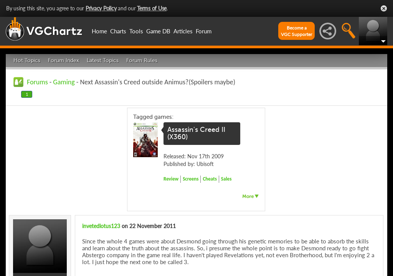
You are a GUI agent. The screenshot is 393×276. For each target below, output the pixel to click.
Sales (226, 179)
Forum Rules (141, 60)
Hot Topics (26, 60)
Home (99, 31)
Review (170, 179)
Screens (190, 179)
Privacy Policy (101, 8)
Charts (118, 31)
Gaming (63, 82)
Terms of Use (152, 8)
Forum (203, 31)
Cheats (209, 179)
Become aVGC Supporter (296, 31)
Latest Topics (103, 60)
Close (384, 8)
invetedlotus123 (101, 226)
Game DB (158, 31)
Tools (136, 31)
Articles (183, 31)
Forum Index (63, 60)
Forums (37, 82)
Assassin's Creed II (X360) (196, 133)
